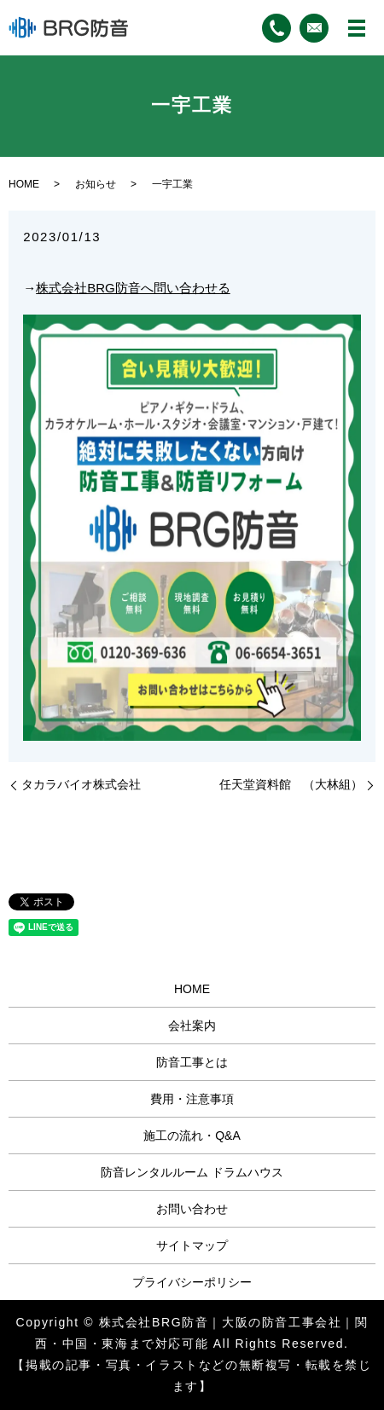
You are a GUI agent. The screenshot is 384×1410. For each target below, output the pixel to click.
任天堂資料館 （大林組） (291, 784)
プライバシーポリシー (192, 1282)
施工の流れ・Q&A (192, 1135)
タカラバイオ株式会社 (81, 784)
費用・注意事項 (192, 1099)
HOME (24, 184)
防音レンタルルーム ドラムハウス (192, 1172)
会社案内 (192, 1025)
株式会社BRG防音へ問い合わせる (133, 287)
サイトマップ (192, 1245)
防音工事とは (192, 1062)
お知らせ (95, 184)
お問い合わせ (192, 1209)
